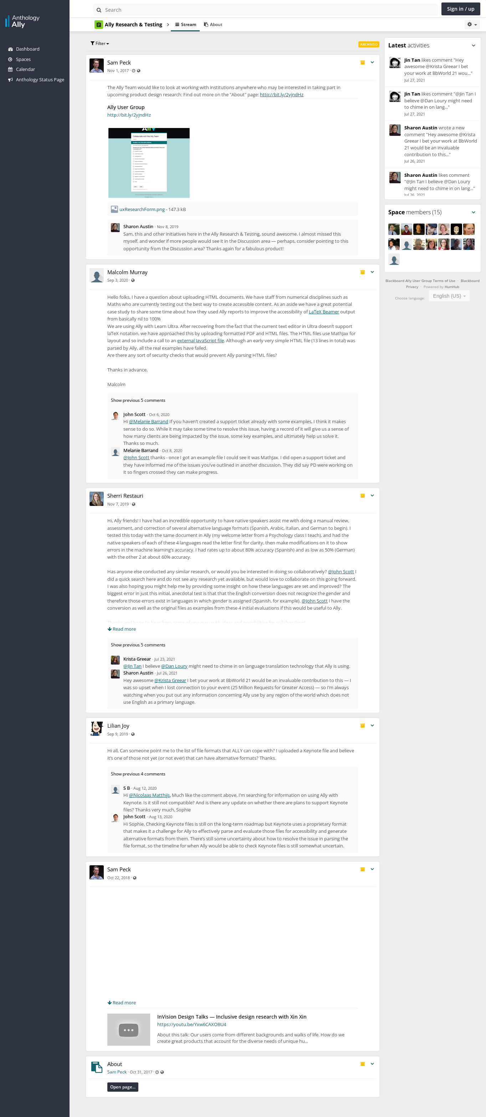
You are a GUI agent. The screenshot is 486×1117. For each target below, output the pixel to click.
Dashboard (24, 49)
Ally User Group (134, 107)
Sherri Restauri (134, 495)
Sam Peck (127, 62)
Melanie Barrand (149, 450)
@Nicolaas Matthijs (158, 802)
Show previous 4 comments (146, 781)
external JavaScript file (234, 340)
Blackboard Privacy (413, 286)
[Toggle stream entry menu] (374, 62)
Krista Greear (145, 659)
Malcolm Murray (136, 272)
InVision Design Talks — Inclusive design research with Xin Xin (240, 1031)
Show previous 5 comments (146, 400)
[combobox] (450, 296)
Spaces (19, 59)
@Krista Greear (179, 687)
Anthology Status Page (36, 79)
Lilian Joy (127, 733)
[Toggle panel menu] (473, 45)
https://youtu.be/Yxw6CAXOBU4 (200, 1039)
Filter (108, 43)
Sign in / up (461, 8)
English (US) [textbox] (448, 296)
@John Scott (145, 457)
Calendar (21, 69)
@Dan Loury (183, 666)
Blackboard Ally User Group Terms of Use (431, 280)
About (123, 1078)
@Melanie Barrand (157, 421)
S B (135, 795)
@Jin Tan (141, 666)
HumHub (463, 286)
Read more (130, 629)
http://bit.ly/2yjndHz (290, 94)
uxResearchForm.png (150, 209)
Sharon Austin (147, 226)
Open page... (131, 1101)
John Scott (143, 414)
